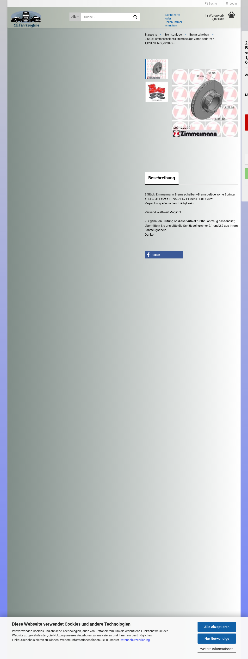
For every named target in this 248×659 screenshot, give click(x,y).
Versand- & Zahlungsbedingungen (37, 465)
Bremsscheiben (29, 117)
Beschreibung (106, 185)
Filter (23, 179)
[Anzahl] (212, 167)
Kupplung (26, 244)
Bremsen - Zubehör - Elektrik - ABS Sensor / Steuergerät (48, 102)
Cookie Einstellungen (28, 495)
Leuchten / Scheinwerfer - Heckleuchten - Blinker (37, 256)
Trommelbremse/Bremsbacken (40, 145)
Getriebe (25, 190)
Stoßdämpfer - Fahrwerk (35, 326)
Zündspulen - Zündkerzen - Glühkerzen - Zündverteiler (37, 349)
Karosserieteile (29, 211)
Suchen (46, 401)
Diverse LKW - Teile (32, 361)
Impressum (22, 450)
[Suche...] (75, 17)
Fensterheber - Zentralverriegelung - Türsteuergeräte (43, 167)
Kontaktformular (25, 457)
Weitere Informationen (216, 649)
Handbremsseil (29, 138)
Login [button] (231, 3)
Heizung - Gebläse (32, 200)
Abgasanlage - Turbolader (36, 45)
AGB (17, 480)
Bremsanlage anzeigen (34, 86)
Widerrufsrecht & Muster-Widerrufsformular (42, 473)
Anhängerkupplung (32, 56)
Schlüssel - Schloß (31, 315)
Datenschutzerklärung (135, 640)
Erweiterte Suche (46, 412)
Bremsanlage (28, 77)
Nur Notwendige (217, 638)
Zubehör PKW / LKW (29, 336)
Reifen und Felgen (32, 279)
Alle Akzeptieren (216, 627)
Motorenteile (28, 269)
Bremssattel (27, 111)
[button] (197, 167)
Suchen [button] (211, 3)
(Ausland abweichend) (225, 112)
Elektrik (24, 154)
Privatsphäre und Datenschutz (34, 488)
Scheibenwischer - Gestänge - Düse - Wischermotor (44, 302)
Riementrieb (27, 290)
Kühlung (25, 233)
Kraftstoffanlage (30, 222)
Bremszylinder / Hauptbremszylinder (43, 131)
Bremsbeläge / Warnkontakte (38, 92)
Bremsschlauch (29, 124)
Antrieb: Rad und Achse (35, 66)
